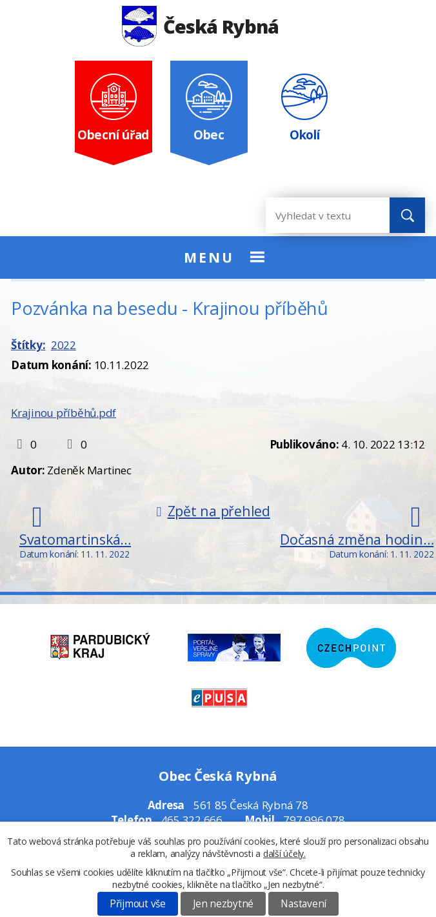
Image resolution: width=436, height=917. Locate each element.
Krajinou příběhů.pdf (63, 412)
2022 (63, 345)
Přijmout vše (138, 904)
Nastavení (303, 904)
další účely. (284, 853)
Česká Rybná (200, 26)
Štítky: (28, 345)
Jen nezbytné (223, 904)
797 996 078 (313, 819)
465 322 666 (192, 819)
